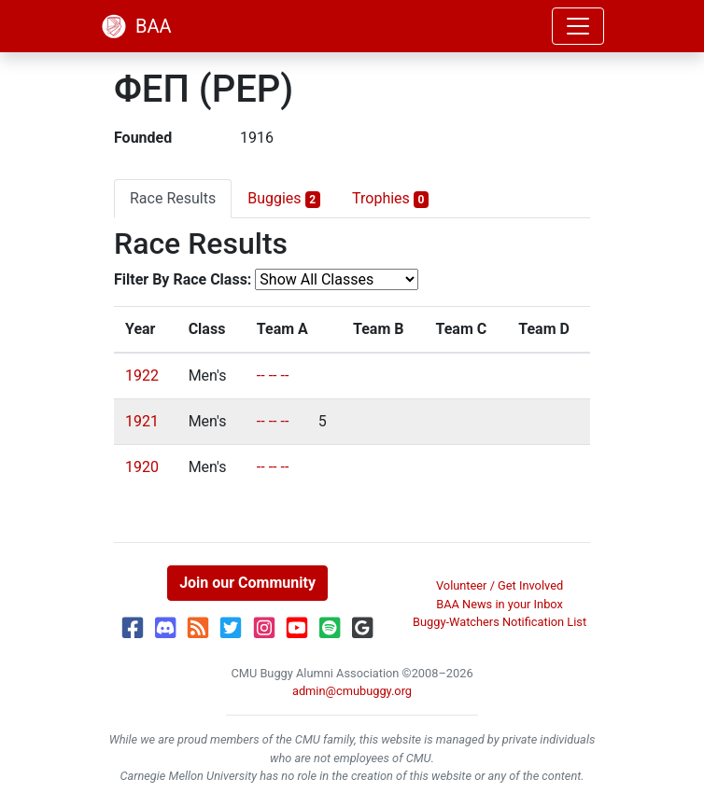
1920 (142, 467)
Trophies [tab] (390, 198)
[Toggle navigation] (578, 26)
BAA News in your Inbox (499, 604)
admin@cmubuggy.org (352, 691)
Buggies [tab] (283, 198)
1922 (142, 375)
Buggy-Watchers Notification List (499, 622)
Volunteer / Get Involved (499, 585)
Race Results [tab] (173, 198)
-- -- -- (273, 375)
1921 (142, 421)
